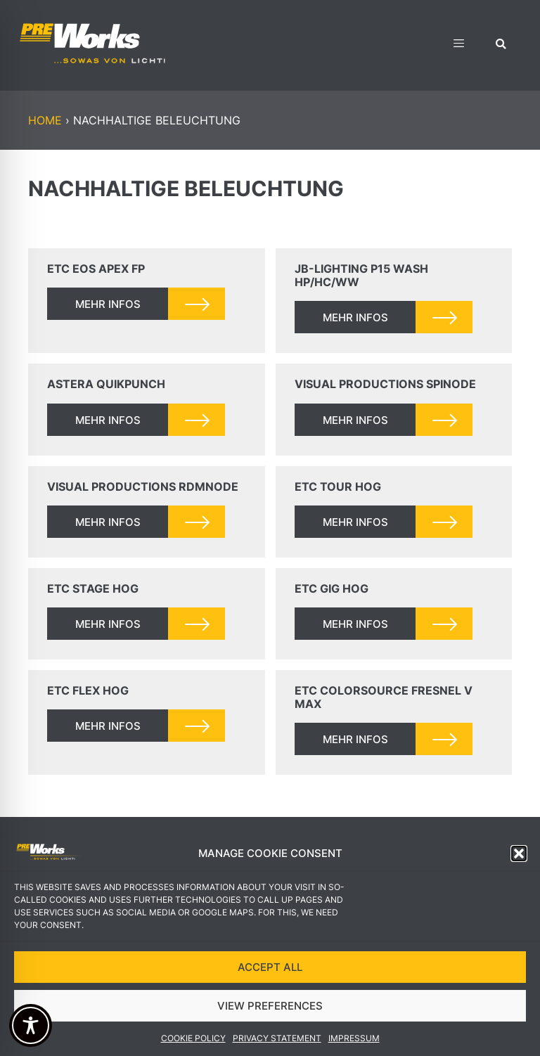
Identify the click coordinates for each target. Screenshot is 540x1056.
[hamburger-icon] (459, 45)
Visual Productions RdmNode (142, 486)
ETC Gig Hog (331, 588)
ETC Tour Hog (338, 486)
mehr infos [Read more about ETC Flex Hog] (108, 726)
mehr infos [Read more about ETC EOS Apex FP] (108, 304)
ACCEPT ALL (270, 967)
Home (45, 120)
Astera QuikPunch (106, 384)
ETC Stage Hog (93, 588)
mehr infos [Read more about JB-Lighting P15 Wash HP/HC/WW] (355, 317)
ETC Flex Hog (88, 690)
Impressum (354, 1038)
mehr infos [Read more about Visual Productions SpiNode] (355, 420)
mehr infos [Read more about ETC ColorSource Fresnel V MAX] (355, 739)
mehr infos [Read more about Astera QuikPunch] (108, 420)
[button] (519, 853)
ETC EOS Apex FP (96, 269)
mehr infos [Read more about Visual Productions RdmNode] (108, 522)
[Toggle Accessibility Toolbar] (31, 1025)
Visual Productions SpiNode (385, 384)
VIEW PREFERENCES (270, 1005)
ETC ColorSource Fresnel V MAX (383, 697)
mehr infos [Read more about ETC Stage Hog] (108, 624)
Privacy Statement (277, 1038)
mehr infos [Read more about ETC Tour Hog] (355, 522)
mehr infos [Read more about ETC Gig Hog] (355, 624)
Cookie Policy (193, 1038)
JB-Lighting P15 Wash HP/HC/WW (361, 275)
